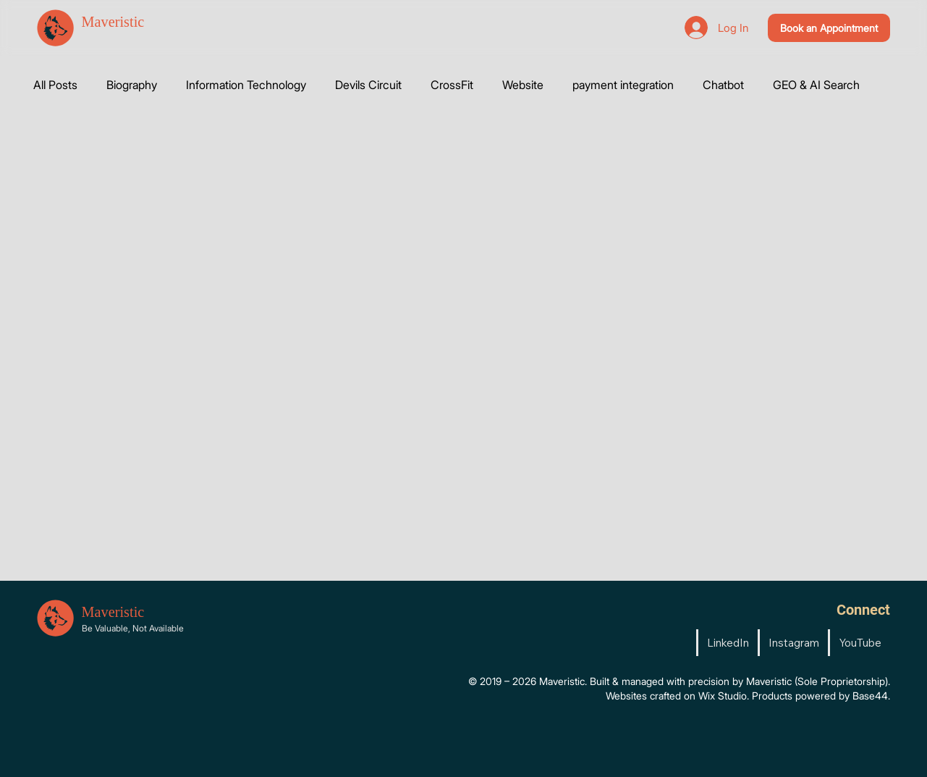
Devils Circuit (368, 84)
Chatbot (723, 84)
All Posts (55, 84)
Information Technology (246, 84)
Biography (131, 84)
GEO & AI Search (816, 84)
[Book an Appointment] (829, 28)
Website (522, 84)
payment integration (623, 84)
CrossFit (452, 84)
